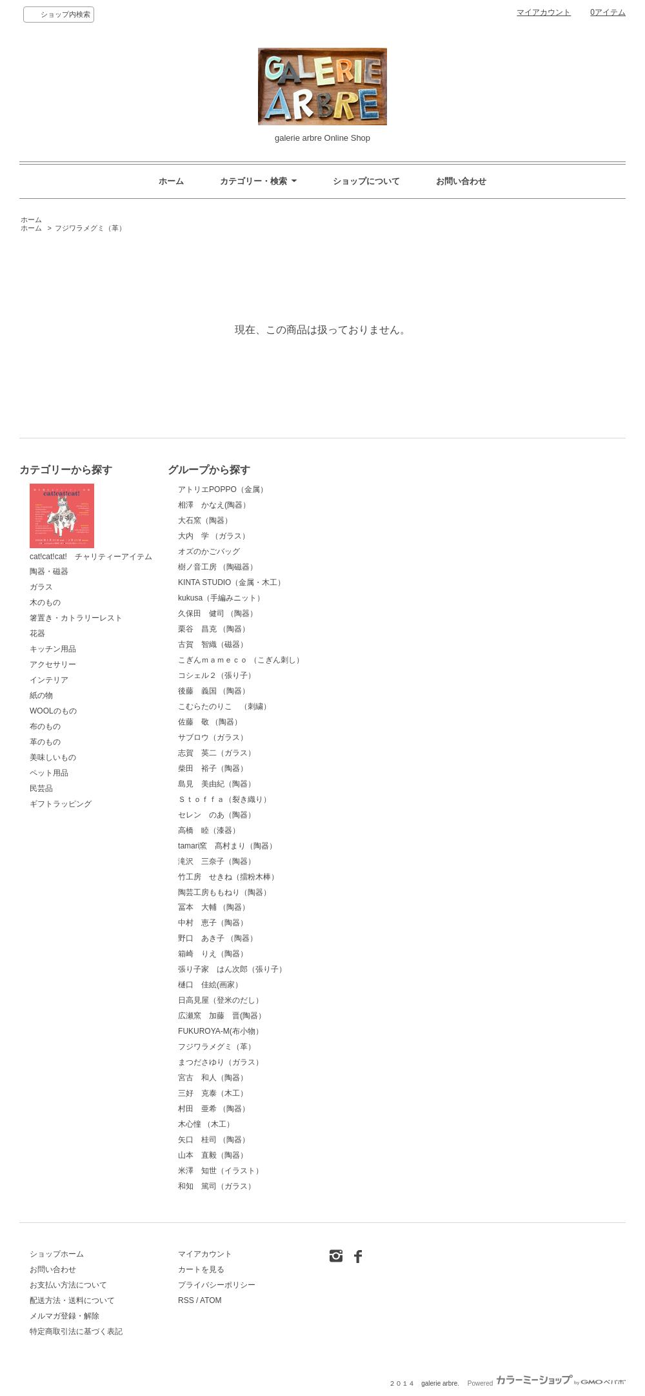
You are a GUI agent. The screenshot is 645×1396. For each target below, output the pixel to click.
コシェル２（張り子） (216, 675)
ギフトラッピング (61, 803)
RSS (186, 1300)
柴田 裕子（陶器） (213, 768)
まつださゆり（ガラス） (220, 1062)
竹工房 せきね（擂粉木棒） (228, 876)
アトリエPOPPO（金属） (223, 489)
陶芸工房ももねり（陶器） (224, 892)
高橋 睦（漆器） (209, 830)
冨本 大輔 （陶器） (214, 907)
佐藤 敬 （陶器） (210, 721)
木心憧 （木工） (206, 1124)
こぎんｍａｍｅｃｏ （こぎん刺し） (241, 659)
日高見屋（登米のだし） (220, 1000)
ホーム (171, 181)
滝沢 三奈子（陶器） (216, 861)
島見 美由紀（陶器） (216, 783)
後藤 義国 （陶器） (214, 690)
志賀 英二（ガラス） (216, 752)
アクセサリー (53, 664)
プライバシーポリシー (216, 1284)
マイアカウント (544, 12)
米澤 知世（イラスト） (220, 1170)
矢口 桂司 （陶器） (214, 1139)
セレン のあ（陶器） (216, 814)
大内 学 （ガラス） (214, 535)
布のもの (45, 726)
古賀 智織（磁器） (213, 644)
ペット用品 (49, 772)
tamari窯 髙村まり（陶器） (227, 845)
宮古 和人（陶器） (213, 1077)
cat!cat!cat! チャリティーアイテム (91, 522)
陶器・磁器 (49, 571)
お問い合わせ (461, 181)
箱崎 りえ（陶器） (213, 953)
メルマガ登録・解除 (64, 1315)
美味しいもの (53, 757)
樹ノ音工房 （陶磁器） (217, 566)
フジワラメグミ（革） (90, 228)
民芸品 (41, 788)
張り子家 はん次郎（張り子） (232, 969)
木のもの (45, 602)
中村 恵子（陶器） (213, 922)
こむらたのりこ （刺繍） (224, 706)
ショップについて (366, 181)
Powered (547, 1383)
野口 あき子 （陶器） (217, 938)
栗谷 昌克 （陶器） (214, 628)
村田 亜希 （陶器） (214, 1108)
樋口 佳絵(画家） (210, 984)
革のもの (45, 741)
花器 (37, 633)
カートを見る (201, 1269)
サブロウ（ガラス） (213, 737)
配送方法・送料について (72, 1300)
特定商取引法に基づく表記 (76, 1331)
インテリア (49, 679)
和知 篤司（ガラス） (216, 1186)
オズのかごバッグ (209, 551)
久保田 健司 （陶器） (217, 613)
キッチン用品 (53, 648)
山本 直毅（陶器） (213, 1155)
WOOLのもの (53, 710)
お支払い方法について (68, 1284)
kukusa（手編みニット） (221, 597)
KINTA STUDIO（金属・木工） (231, 582)
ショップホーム (57, 1253)
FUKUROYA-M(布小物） (220, 1031)
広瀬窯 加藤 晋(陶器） (222, 1015)
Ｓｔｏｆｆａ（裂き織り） (224, 799)
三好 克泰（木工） (213, 1093)
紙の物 (41, 695)
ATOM (211, 1300)
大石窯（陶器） (205, 520)
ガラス (41, 586)
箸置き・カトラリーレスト (76, 617)
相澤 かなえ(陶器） (214, 504)
